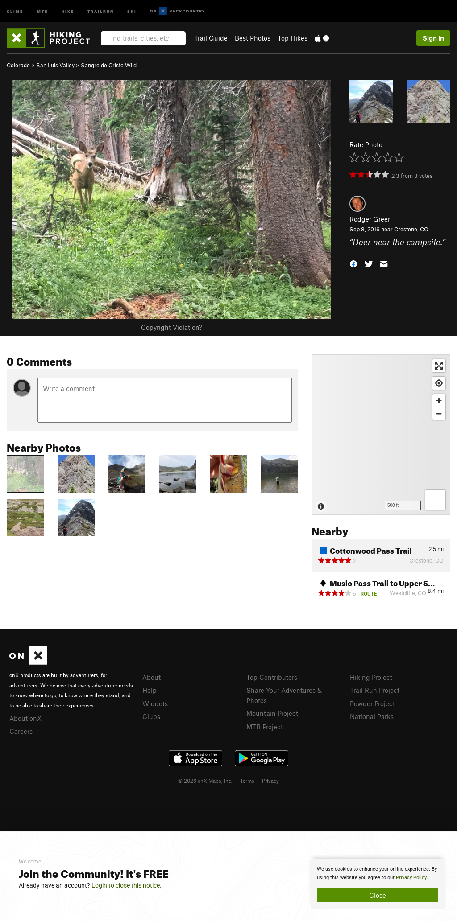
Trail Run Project (374, 690)
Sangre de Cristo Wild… (111, 65)
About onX (25, 718)
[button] (353, 263)
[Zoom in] (438, 400)
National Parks (372, 716)
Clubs (151, 716)
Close (377, 895)
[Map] (381, 434)
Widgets (155, 703)
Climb (15, 11)
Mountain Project (272, 713)
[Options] (435, 500)
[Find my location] (438, 383)
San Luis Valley (55, 65)
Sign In (433, 38)
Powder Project (372, 703)
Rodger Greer (369, 219)
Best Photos (252, 38)
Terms (247, 780)
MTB (42, 11)
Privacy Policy (411, 877)
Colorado (18, 65)
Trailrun (100, 11)
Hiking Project (371, 677)
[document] (377, 883)
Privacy (270, 780)
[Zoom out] (438, 413)
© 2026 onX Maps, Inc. (205, 780)
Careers (21, 731)
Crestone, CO (411, 229)
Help (149, 690)
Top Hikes (292, 38)
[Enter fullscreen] (438, 365)
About (151, 677)
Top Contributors (271, 677)
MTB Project (264, 727)
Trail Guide (211, 38)
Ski (132, 11)
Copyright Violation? (171, 327)
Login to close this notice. (126, 885)
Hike (68, 11)
